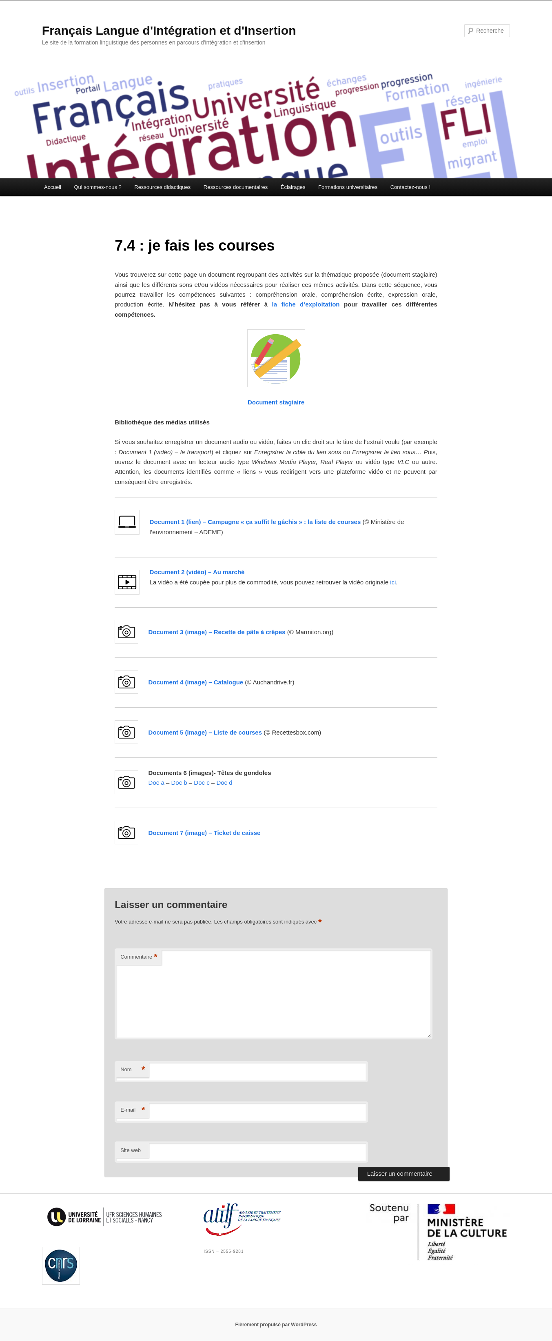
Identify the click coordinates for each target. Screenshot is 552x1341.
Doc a (156, 782)
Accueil (52, 187)
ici (393, 582)
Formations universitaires (347, 187)
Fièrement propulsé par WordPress (276, 1325)
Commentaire (138, 957)
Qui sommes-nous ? (97, 187)
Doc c (201, 782)
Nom (132, 1070)
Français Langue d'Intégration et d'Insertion (169, 30)
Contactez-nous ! (410, 187)
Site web (130, 1150)
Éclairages (293, 187)
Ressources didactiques (162, 187)
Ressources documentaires (236, 187)
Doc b (179, 782)
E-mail (132, 1110)
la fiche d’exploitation (306, 304)
